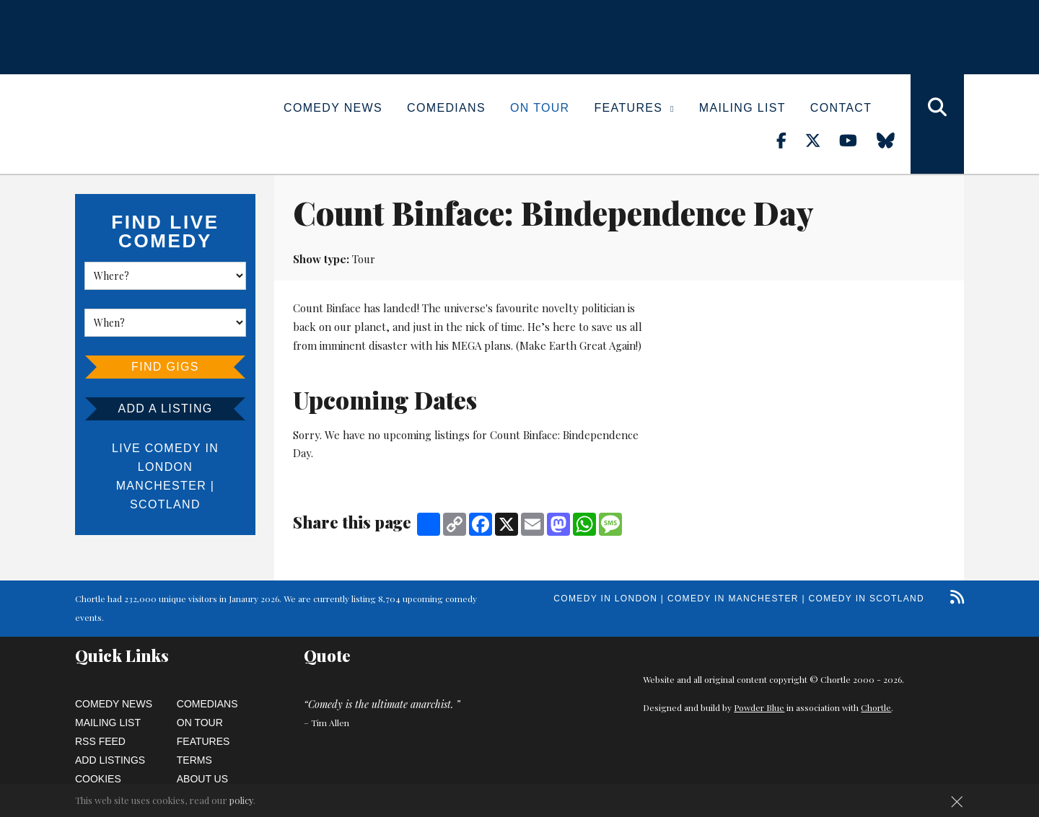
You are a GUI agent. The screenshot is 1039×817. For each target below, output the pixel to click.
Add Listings (110, 760)
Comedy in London (605, 598)
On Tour (540, 108)
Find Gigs (165, 367)
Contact (841, 108)
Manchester (161, 486)
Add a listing (165, 408)
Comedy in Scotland (866, 598)
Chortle (876, 707)
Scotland (165, 504)
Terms (194, 760)
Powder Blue (759, 707)
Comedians (446, 108)
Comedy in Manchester (733, 598)
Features (635, 108)
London (165, 467)
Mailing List (742, 108)
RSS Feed (100, 741)
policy (241, 800)
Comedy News (333, 108)
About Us (202, 779)
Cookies (98, 779)
